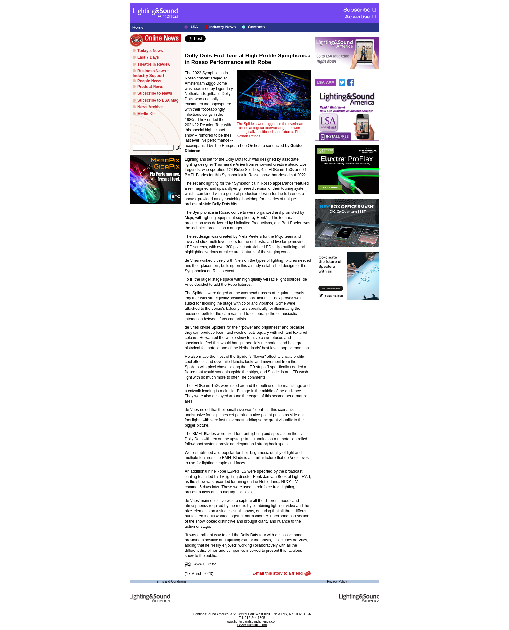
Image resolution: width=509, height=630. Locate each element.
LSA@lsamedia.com (252, 625)
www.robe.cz (200, 564)
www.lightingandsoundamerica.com (252, 621)
